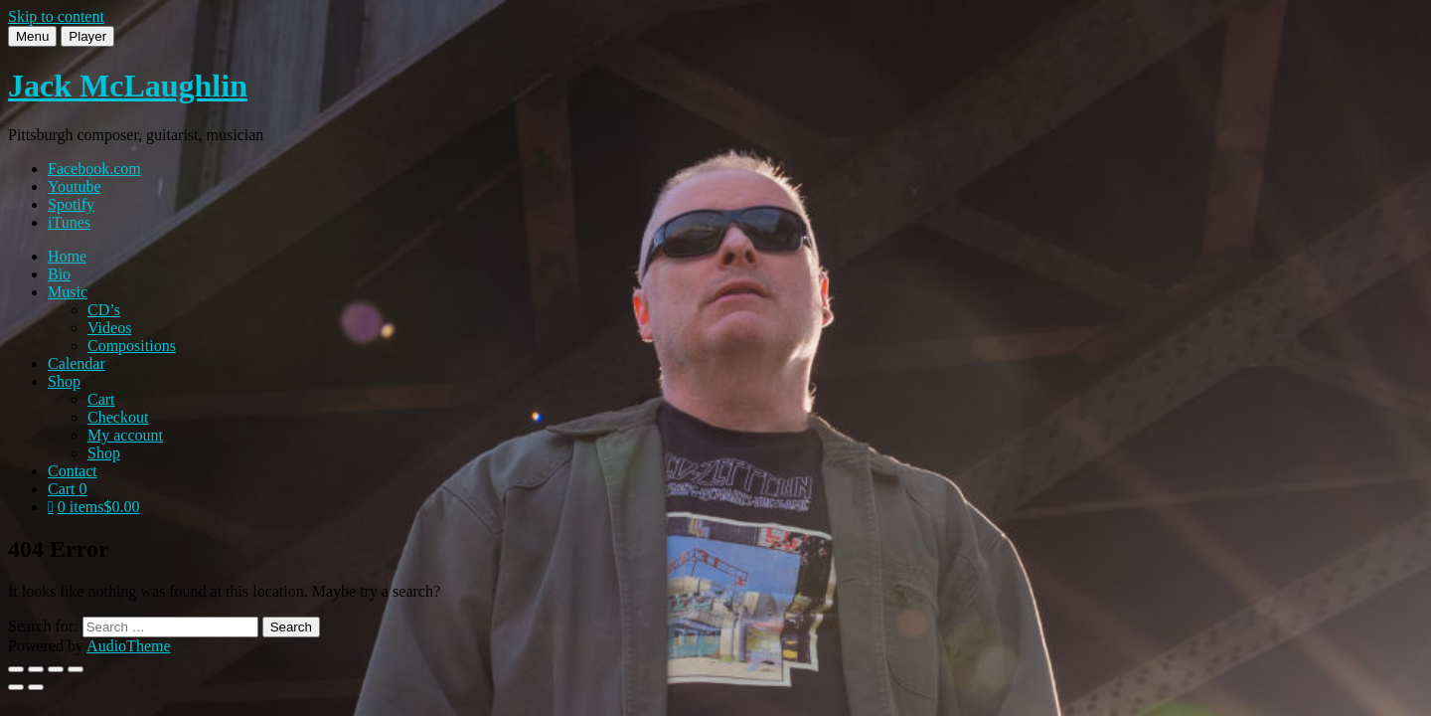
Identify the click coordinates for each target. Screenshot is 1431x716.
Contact (72, 470)
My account (125, 435)
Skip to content (56, 16)
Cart (101, 399)
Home (67, 256)
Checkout (117, 417)
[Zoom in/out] (16, 669)
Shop (64, 381)
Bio (59, 274)
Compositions (131, 345)
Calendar (76, 363)
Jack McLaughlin (127, 85)
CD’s (103, 309)
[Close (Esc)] (75, 669)
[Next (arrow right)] (36, 687)
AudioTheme (128, 645)
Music (67, 291)
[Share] (56, 669)
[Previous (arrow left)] (16, 687)
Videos (109, 327)
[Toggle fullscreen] (36, 669)
